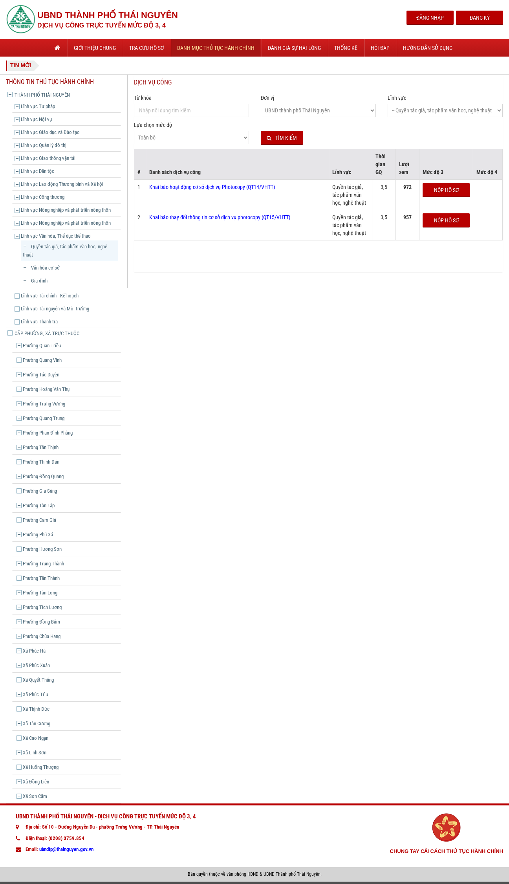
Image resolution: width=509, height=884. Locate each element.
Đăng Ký (480, 18)
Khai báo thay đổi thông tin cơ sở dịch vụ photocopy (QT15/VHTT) (219, 217)
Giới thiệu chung (95, 48)
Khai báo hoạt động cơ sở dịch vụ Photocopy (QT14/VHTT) (212, 187)
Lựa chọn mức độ (153, 125)
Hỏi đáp (380, 48)
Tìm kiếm (282, 138)
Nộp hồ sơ (446, 190)
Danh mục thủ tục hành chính (216, 48)
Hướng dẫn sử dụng (427, 48)
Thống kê (345, 48)
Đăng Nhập (430, 18)
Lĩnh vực (397, 98)
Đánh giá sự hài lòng (294, 48)
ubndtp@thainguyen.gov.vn (66, 849)
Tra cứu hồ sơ (146, 48)
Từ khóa (143, 98)
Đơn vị (267, 98)
